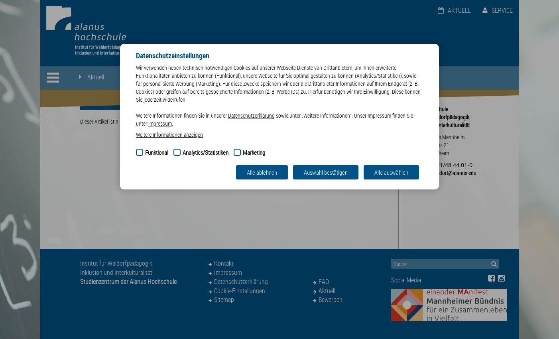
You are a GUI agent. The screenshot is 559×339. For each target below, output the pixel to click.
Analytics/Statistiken (205, 152)
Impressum (160, 123)
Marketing (254, 152)
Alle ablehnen (262, 172)
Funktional (156, 152)
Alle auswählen (391, 172)
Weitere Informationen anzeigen (169, 134)
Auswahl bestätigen (326, 172)
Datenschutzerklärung (251, 115)
